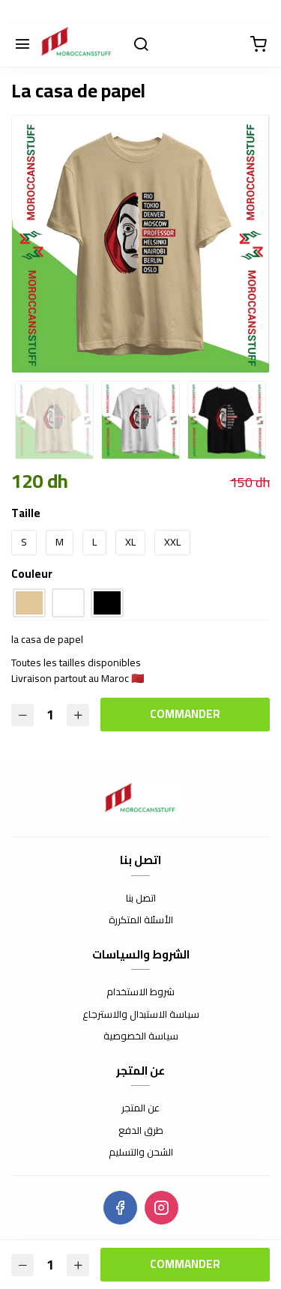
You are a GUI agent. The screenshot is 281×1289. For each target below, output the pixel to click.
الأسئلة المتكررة (141, 920)
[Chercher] (141, 45)
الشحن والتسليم (141, 1152)
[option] (140, 243)
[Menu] (22, 45)
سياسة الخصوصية (140, 1036)
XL (130, 542)
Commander (185, 714)
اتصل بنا (141, 898)
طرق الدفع (140, 1130)
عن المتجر (140, 1108)
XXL (172, 542)
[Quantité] (50, 714)
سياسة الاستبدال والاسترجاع (140, 1014)
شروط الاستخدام (140, 992)
